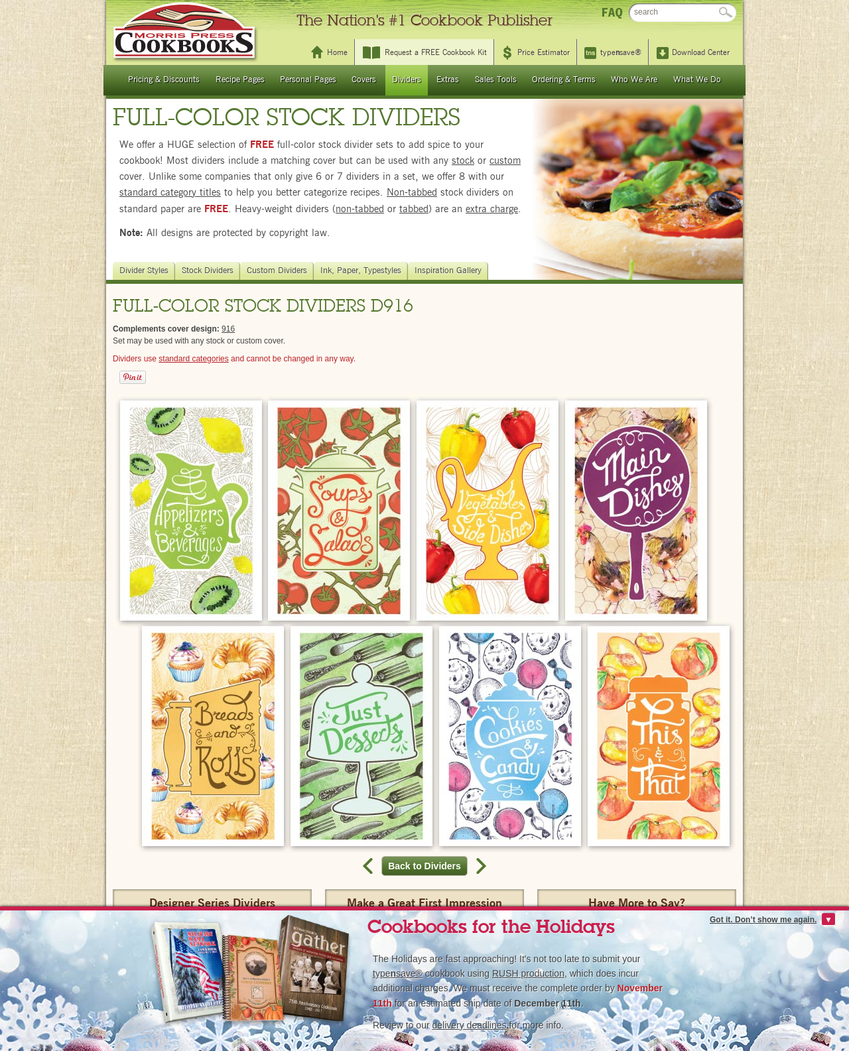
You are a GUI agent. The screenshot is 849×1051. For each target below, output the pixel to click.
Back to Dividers (428, 866)
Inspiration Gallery (450, 271)
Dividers (406, 80)
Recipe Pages (240, 80)
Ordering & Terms (564, 80)
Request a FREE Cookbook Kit (436, 52)
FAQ (612, 12)
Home (337, 52)
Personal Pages (308, 80)
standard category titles (170, 193)
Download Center (701, 52)
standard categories (193, 358)
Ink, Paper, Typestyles (362, 271)
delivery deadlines (469, 1025)
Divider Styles (145, 271)
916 (228, 329)
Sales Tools (496, 80)
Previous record (369, 866)
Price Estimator (543, 52)
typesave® (620, 52)
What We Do (697, 80)
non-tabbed (360, 209)
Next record (480, 866)
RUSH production (528, 973)
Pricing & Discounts (164, 80)
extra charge (492, 209)
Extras (447, 80)
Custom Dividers (278, 271)
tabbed (413, 209)
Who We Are (634, 80)
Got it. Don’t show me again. (763, 919)
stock (463, 161)
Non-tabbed (412, 193)
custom (505, 161)
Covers (364, 80)
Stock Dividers (209, 271)
